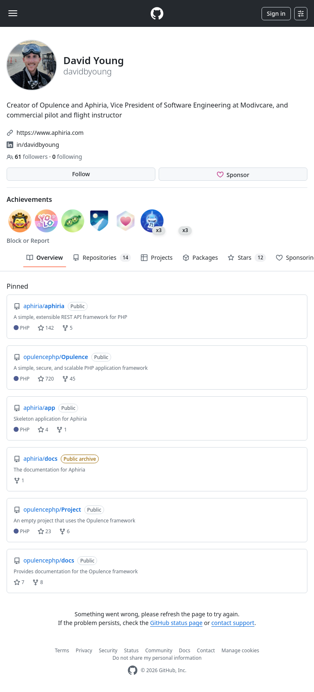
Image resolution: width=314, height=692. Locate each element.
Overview (44, 257)
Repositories (102, 258)
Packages (200, 257)
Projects (156, 257)
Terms (62, 650)
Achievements (29, 199)
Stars (247, 258)
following (67, 156)
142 (46, 327)
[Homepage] (157, 13)
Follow (81, 174)
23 (44, 531)
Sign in (276, 13)
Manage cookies (240, 650)
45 (69, 378)
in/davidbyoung (38, 144)
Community (158, 650)
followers (28, 156)
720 (46, 378)
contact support (233, 623)
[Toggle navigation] (13, 13)
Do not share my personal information (157, 657)
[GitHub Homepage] (133, 670)
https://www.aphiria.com (50, 132)
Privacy (84, 650)
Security (108, 650)
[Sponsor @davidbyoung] (233, 174)
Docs (184, 650)
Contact (206, 650)
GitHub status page (176, 623)
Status (131, 650)
